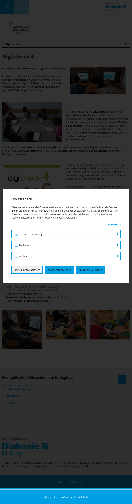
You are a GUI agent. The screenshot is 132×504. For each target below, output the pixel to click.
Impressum (76, 482)
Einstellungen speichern (27, 195)
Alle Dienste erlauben (90, 195)
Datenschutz (57, 482)
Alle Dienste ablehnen (59, 195)
